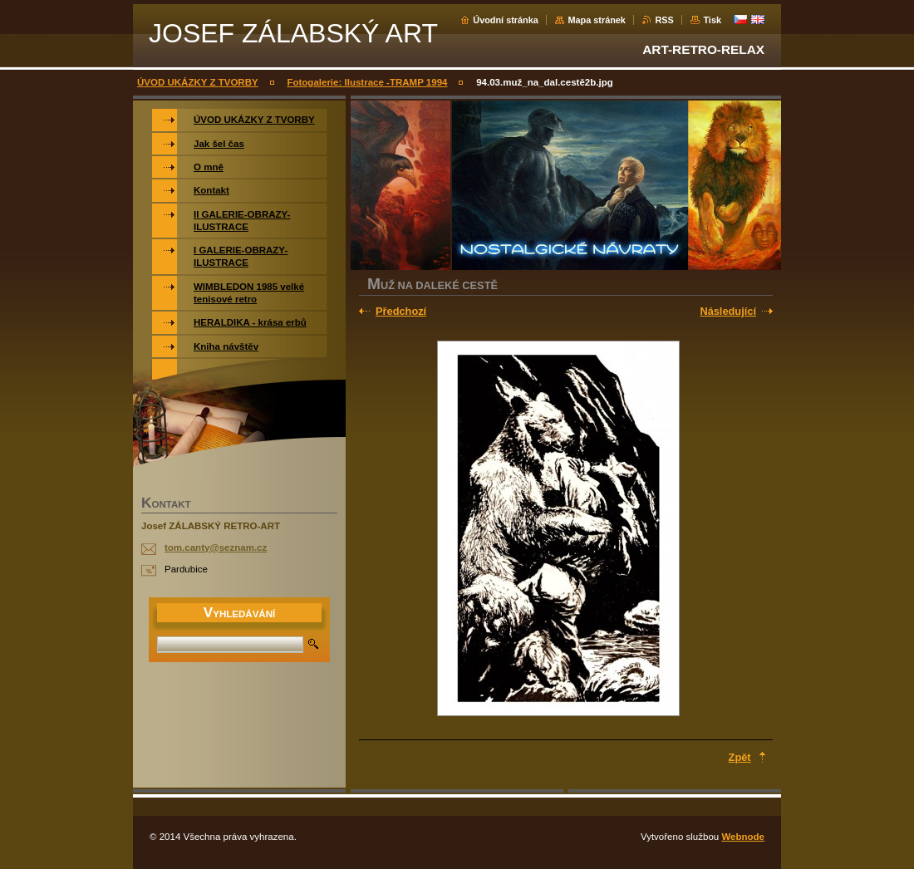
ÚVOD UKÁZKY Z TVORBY (197, 82)
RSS (664, 20)
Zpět (740, 757)
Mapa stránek (597, 20)
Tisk (712, 20)
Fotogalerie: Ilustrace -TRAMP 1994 (367, 82)
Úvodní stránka (505, 20)
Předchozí (401, 311)
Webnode (742, 837)
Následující (728, 311)
